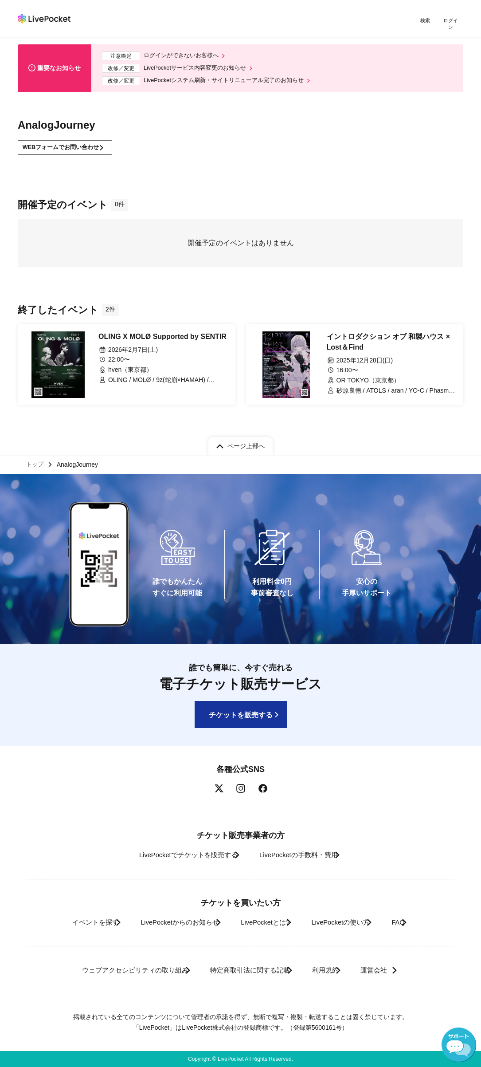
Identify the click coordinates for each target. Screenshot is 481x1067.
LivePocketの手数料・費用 (302, 854)
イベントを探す (67, 922)
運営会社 (393, 970)
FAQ (419, 922)
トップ (36, 462)
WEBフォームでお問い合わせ (66, 146)
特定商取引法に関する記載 (243, 970)
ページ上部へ (246, 442)
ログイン (452, 21)
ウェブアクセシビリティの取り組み (114, 970)
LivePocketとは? (262, 922)
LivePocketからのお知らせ (164, 922)
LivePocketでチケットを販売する (177, 854)
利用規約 (330, 970)
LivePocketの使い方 (350, 922)
